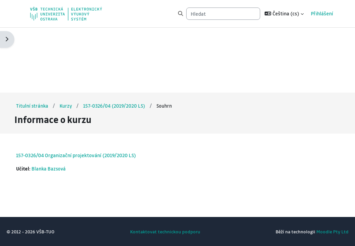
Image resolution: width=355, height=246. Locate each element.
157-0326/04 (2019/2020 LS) (131, 40)
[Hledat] (223, 14)
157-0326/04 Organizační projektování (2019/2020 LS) (91, 90)
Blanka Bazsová (65, 103)
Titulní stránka (47, 40)
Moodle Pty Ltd (317, 231)
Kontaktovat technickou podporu (165, 231)
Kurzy (82, 40)
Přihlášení (322, 13)
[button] (284, 13)
